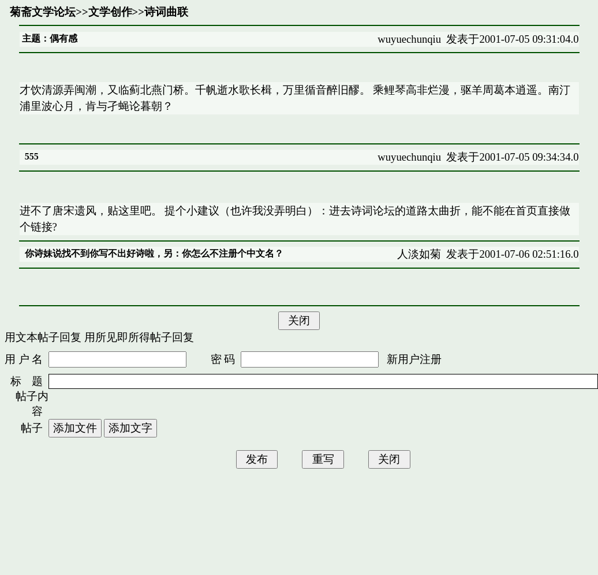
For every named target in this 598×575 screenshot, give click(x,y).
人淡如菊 (419, 254)
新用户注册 (414, 359)
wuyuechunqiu (409, 39)
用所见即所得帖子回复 (139, 337)
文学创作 (110, 12)
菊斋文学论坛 (43, 12)
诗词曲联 (166, 12)
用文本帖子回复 (43, 337)
